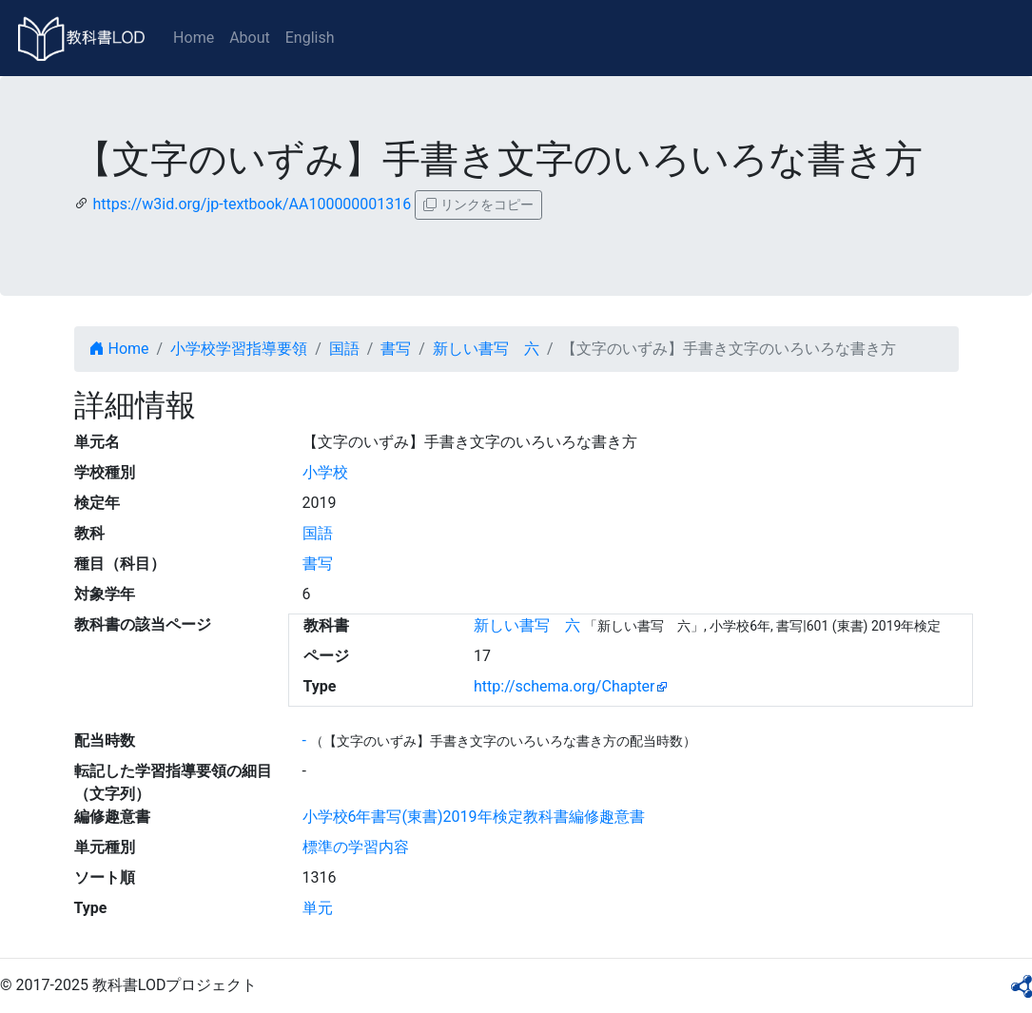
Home (193, 38)
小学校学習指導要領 (238, 349)
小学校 (325, 472)
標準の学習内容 (355, 847)
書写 (395, 349)
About (249, 38)
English (310, 38)
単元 (317, 908)
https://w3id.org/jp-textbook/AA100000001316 (251, 204)
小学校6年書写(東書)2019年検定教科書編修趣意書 (473, 817)
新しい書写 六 (486, 349)
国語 (344, 349)
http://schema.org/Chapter (564, 686)
